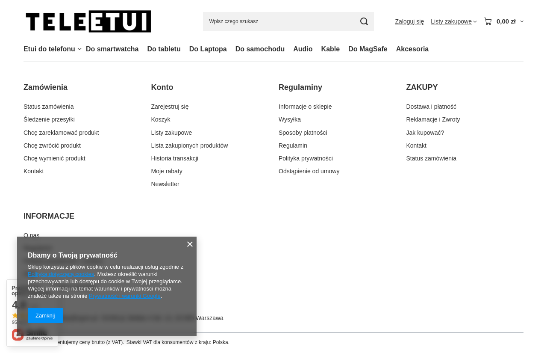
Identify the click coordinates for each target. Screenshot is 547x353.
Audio (302, 49)
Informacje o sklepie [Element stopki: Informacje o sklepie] (305, 106)
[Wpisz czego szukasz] (288, 21)
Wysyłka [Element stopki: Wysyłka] (290, 119)
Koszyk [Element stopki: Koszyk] (161, 119)
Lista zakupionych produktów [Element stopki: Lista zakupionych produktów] (189, 145)
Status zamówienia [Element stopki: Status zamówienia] (49, 106)
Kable (330, 49)
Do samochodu (260, 49)
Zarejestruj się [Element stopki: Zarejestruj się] (170, 106)
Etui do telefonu (49, 49)
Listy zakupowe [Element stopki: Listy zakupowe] (171, 132)
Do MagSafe (368, 49)
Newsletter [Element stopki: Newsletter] (165, 184)
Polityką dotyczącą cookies (61, 274)
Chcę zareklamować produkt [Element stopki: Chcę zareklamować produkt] (61, 132)
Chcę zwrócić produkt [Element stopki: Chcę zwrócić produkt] (52, 145)
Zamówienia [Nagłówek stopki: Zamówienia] (46, 87)
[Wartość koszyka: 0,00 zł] (503, 21)
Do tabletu (163, 49)
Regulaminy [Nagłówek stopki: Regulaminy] (300, 87)
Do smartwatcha (112, 49)
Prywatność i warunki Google (125, 296)
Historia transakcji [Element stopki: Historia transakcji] (174, 158)
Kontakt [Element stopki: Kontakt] (34, 171)
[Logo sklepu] (88, 21)
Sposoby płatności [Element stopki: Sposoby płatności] (303, 132)
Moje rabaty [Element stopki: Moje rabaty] (166, 171)
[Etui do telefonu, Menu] (79, 49)
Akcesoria (412, 49)
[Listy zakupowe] (454, 21)
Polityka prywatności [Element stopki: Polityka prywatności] (306, 158)
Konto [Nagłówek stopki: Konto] (162, 87)
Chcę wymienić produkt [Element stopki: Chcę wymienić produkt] (54, 158)
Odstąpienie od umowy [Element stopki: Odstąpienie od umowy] (309, 171)
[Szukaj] (364, 21)
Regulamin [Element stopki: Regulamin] (293, 145)
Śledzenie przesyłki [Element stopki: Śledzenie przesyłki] (49, 119)
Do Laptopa (208, 49)
